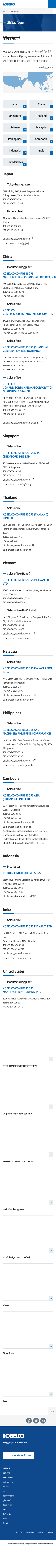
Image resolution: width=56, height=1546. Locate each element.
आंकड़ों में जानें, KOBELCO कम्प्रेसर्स (16, 1257)
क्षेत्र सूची (5, 1523)
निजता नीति (19, 1532)
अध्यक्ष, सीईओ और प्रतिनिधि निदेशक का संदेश (20, 1065)
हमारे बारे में (6, 1468)
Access (6, 1401)
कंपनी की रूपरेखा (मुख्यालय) (13, 1209)
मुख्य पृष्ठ (5, 11)
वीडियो (5, 1509)
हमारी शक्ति (6, 1473)
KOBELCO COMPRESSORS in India (18, 1161)
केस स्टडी (6, 1486)
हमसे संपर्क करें (18, 1455)
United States (15, 162)
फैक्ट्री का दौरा (7, 1514)
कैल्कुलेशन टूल (7, 1505)
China (41, 104)
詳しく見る (51, 1059)
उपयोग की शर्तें (30, 1532)
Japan (14, 104)
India (41, 150)
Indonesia (15, 150)
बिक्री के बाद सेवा (8, 1482)
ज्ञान (4, 1491)
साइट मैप (50, 1532)
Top (52, 1408)
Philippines (14, 139)
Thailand (41, 115)
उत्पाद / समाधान (8, 1477)
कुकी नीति (41, 1532)
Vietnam (15, 127)
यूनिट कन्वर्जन (7, 1500)
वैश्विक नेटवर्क (8, 1353)
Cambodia (41, 139)
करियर (5, 1518)
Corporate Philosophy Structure (17, 1113)
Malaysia (41, 127)
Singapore (15, 115)
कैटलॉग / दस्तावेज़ (8, 1495)
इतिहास (6, 1305)
